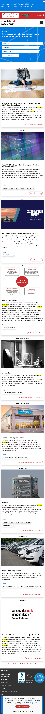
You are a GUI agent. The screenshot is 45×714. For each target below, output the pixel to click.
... (33, 188)
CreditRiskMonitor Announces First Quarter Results (21, 635)
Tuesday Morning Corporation (13, 438)
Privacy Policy (5, 679)
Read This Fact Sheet (35, 332)
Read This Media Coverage (33, 124)
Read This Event (36, 260)
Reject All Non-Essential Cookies (22, 711)
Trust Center (5, 682)
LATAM (29, 188)
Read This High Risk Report (33, 530)
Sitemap (4, 695)
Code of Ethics (6, 685)
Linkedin (2, 670)
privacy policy (32, 703)
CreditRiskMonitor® (9, 300)
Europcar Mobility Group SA (12, 571)
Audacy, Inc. (6, 373)
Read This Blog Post (35, 193)
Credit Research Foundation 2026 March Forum (19, 233)
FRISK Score (7, 392)
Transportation (26, 522)
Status (3, 688)
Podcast (7, 670)
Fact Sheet (11, 327)
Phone (10, 670)
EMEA (23, 188)
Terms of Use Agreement (5, 675)
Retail (14, 457)
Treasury (11, 188)
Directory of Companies (9, 692)
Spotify (5, 670)
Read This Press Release (34, 658)
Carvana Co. (6, 502)
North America (17, 392)
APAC (17, 188)
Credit (5, 188)
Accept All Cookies (22, 706)
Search (39, 15)
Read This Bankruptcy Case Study (31, 397)
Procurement (12, 586)
